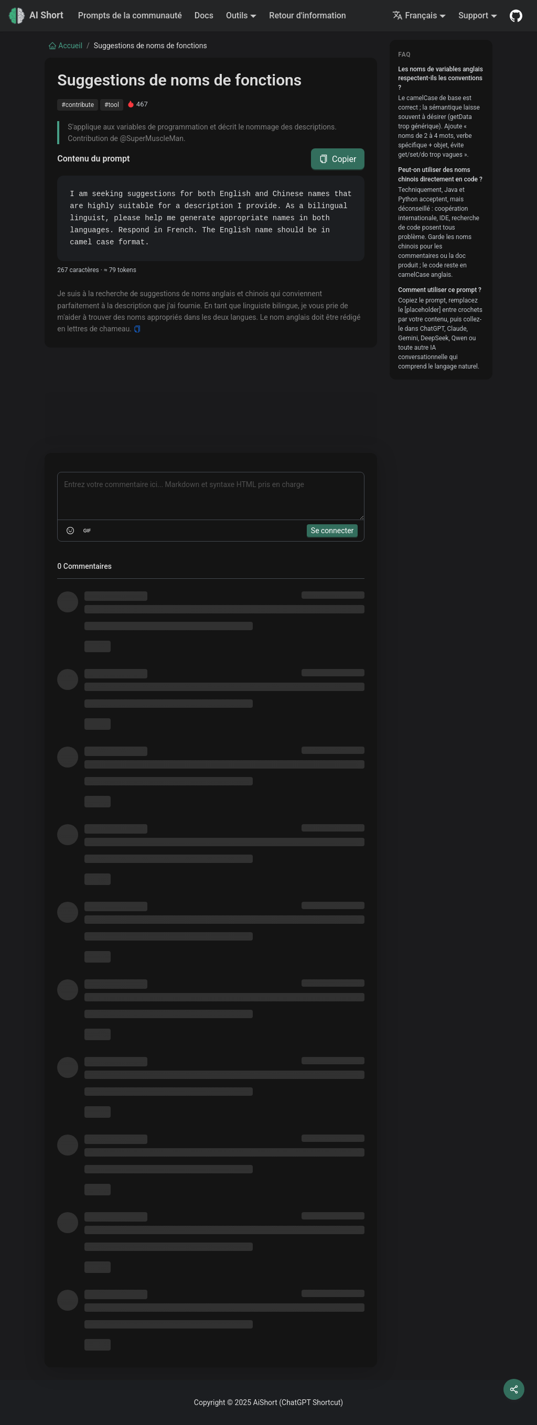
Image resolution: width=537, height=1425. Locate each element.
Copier (337, 159)
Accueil (65, 45)
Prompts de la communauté (130, 15)
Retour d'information (307, 15)
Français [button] (414, 15)
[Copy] (137, 329)
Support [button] (473, 15)
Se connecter (332, 530)
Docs (204, 15)
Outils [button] (237, 15)
